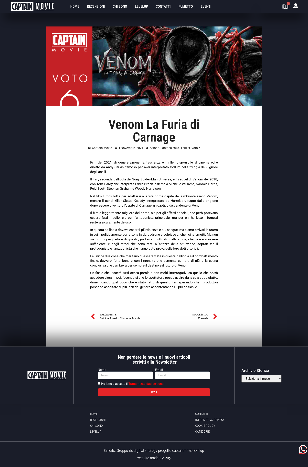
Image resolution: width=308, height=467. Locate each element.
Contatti (163, 6)
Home (74, 6)
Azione (154, 148)
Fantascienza (169, 148)
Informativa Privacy (210, 420)
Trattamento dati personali (146, 384)
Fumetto (186, 6)
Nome (102, 369)
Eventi (206, 6)
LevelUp (141, 6)
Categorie (202, 431)
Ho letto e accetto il (133, 384)
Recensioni (96, 6)
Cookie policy (205, 425)
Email (159, 369)
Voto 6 (195, 148)
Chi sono (120, 6)
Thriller (185, 148)
